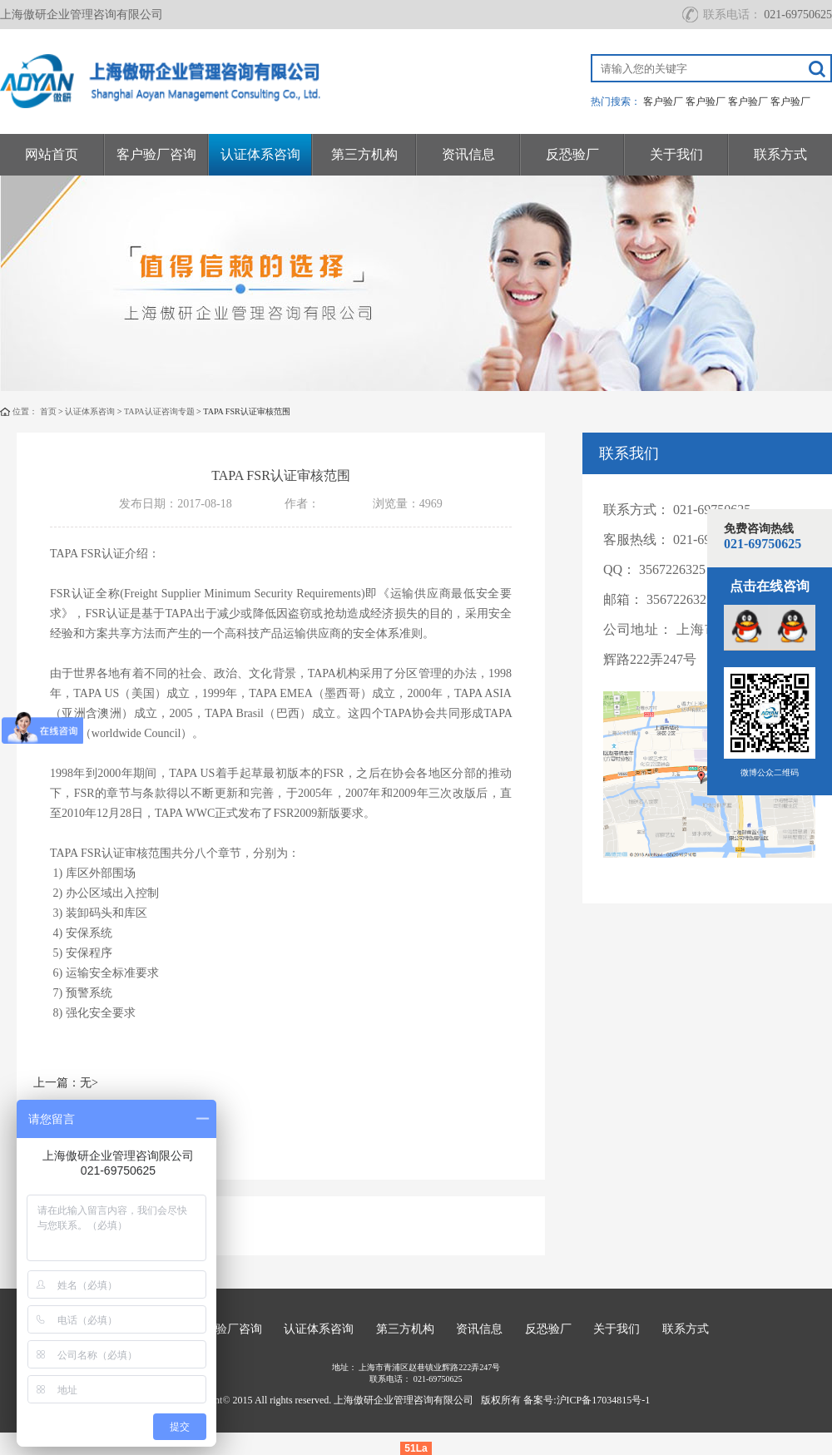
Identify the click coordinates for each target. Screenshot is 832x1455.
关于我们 (676, 154)
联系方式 (780, 154)
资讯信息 (468, 154)
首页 (48, 411)
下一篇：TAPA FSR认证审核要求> (120, 1127)
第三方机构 (364, 154)
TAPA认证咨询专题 (159, 411)
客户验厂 (663, 101)
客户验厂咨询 (156, 154)
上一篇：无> (65, 1082)
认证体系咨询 (260, 154)
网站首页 (51, 154)
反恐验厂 (572, 154)
